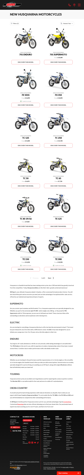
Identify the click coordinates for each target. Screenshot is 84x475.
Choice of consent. (51, 468)
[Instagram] (32, 443)
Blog (67, 424)
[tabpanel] (31, 433)
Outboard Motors (47, 436)
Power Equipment (47, 440)
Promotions (69, 430)
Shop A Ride (20, 465)
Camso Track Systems (46, 445)
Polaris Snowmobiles (46, 452)
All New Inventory (47, 422)
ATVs (44, 428)
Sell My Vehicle (69, 442)
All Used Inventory (57, 422)
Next (51, 278)
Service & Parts (69, 432)
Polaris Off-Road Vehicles (47, 449)
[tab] (27, 420)
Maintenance (69, 434)
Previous (34, 278)
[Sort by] (67, 23)
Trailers (45, 438)
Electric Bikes (46, 426)
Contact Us (68, 422)
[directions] (74, 4)
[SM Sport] (12, 5)
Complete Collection (45, 456)
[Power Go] (25, 468)
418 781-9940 (15, 431)
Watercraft (46, 434)
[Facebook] (29, 443)
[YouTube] (35, 443)
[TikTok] (38, 443)
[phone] (69, 4)
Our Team (68, 426)
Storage (68, 440)
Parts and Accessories (69, 437)
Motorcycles (46, 424)
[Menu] (79, 5)
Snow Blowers (46, 443)
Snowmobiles (46, 432)
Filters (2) (15, 23)
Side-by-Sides (46, 430)
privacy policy (66, 467)
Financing (57, 439)
